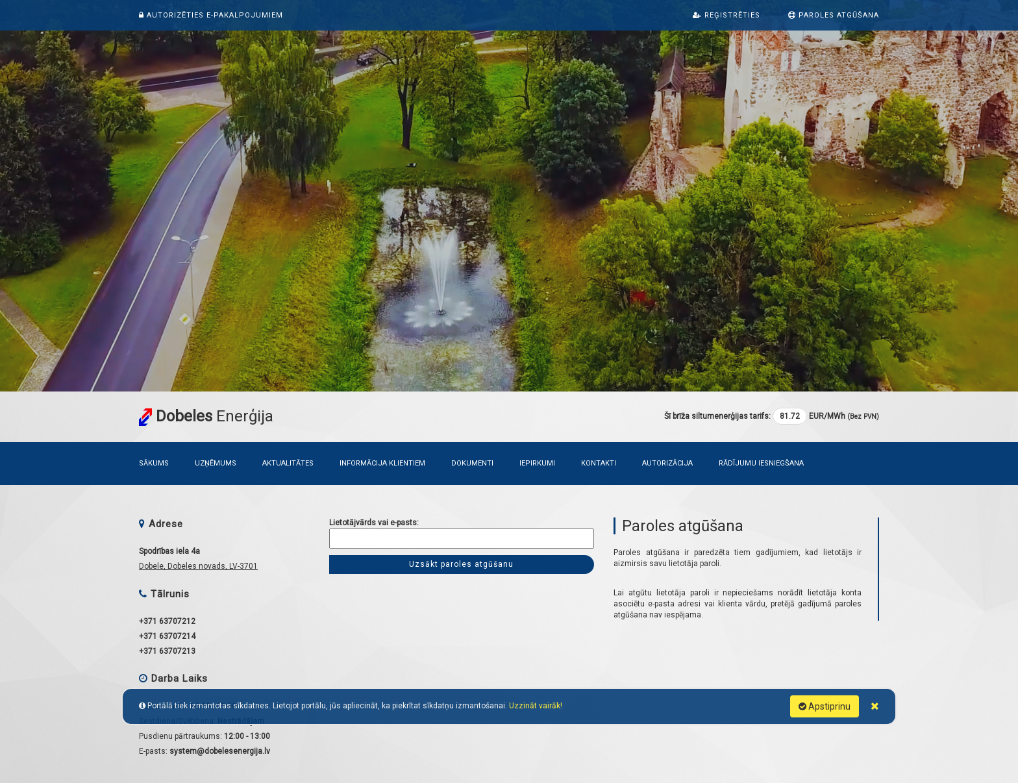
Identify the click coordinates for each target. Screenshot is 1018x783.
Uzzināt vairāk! (535, 705)
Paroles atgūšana (833, 15)
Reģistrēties (726, 15)
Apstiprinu (824, 706)
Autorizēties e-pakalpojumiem (211, 15)
